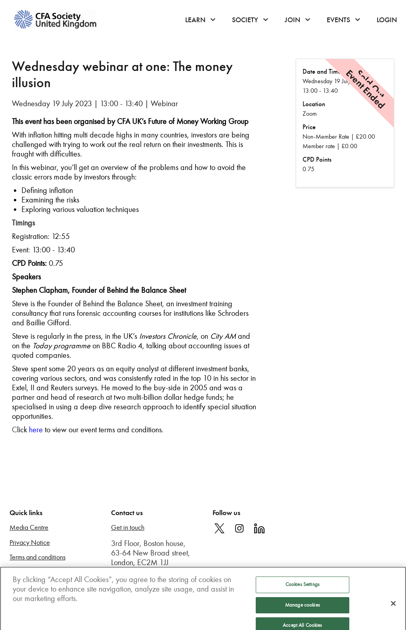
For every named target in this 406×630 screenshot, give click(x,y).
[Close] (393, 608)
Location (314, 104)
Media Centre (29, 527)
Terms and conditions (37, 557)
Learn (195, 19)
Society (245, 19)
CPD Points (317, 159)
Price (309, 127)
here (36, 429)
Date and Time (322, 71)
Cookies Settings (302, 589)
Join (292, 19)
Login (387, 19)
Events (338, 19)
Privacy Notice (30, 542)
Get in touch (127, 527)
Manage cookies (302, 609)
